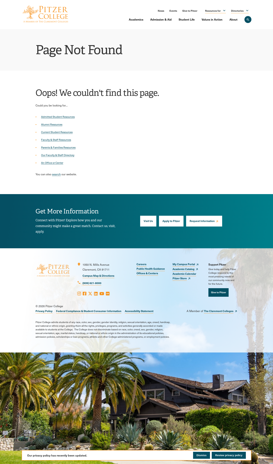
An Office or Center (52, 162)
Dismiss (202, 455)
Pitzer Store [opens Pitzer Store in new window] (180, 278)
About (233, 19)
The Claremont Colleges (218, 311)
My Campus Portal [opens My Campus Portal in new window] (184, 264)
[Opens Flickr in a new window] (108, 293)
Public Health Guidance (150, 268)
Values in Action (212, 19)
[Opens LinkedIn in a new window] (96, 293)
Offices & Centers (147, 273)
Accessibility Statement (139, 311)
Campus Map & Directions (98, 275)
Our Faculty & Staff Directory (57, 155)
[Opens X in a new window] (90, 293)
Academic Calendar (184, 273)
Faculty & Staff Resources (56, 139)
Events (173, 10)
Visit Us (148, 221)
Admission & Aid (161, 19)
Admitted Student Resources (58, 116)
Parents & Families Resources (58, 147)
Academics (136, 19)
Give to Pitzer (189, 10)
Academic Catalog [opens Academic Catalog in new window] (183, 269)
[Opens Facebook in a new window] (84, 293)
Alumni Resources (51, 124)
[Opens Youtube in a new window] (101, 293)
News (161, 10)
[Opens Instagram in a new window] (79, 293)
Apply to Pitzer (171, 221)
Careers (141, 264)
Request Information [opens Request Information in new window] (202, 221)
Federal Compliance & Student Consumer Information (88, 311)
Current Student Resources (57, 132)
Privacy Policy (44, 311)
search (56, 174)
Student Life (187, 19)
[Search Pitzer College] (247, 19)
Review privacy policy (228, 455)
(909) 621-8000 (92, 283)
